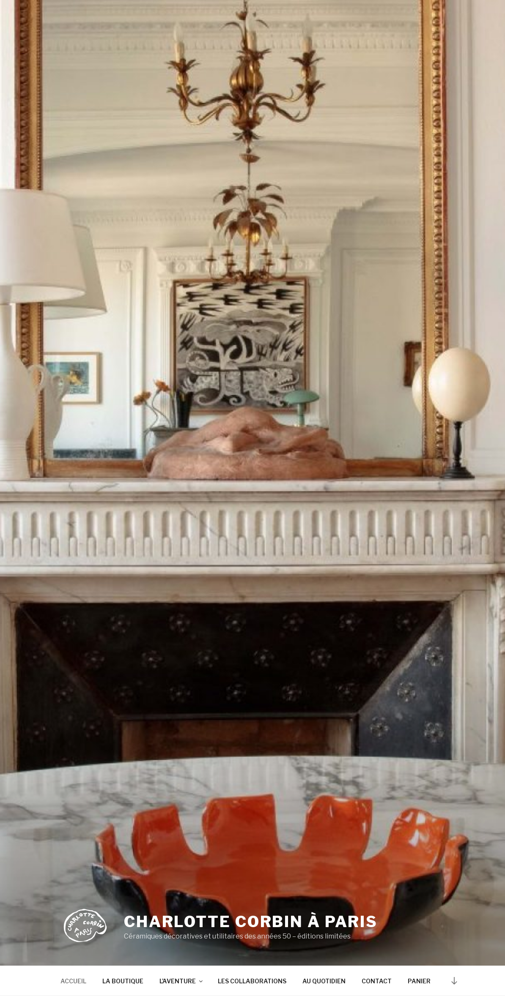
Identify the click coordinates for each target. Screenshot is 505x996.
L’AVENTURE (181, 981)
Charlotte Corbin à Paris (251, 921)
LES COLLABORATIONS (252, 981)
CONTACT (377, 981)
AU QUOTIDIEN (324, 981)
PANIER (419, 981)
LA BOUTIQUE (122, 981)
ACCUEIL (73, 981)
